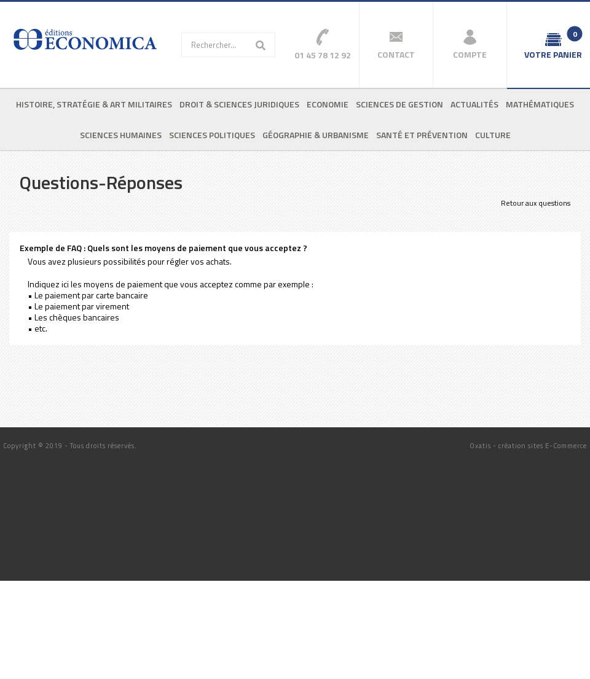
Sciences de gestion (399, 104)
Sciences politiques (212, 134)
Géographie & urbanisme (315, 134)
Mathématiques (540, 104)
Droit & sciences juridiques (239, 104)
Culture (493, 134)
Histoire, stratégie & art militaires (94, 104)
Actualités (474, 104)
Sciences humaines (121, 134)
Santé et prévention (422, 134)
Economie (327, 104)
